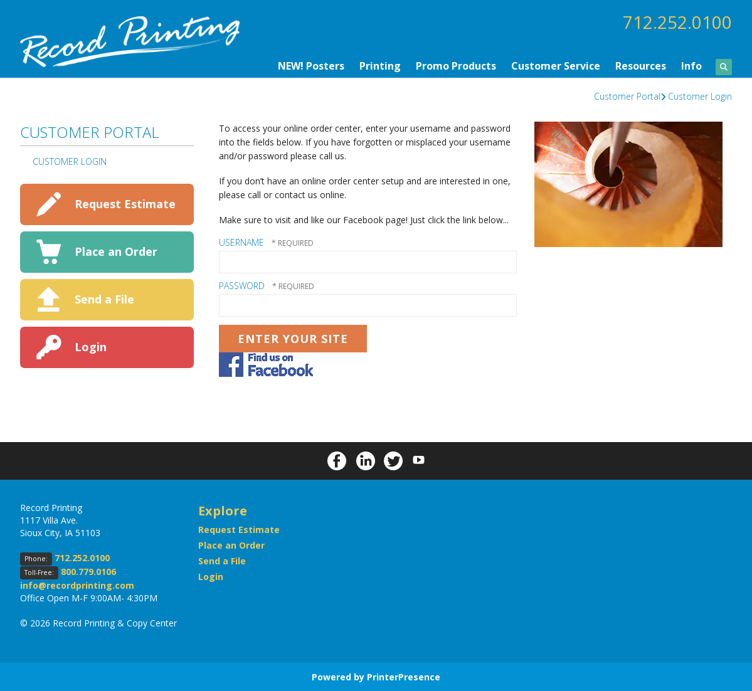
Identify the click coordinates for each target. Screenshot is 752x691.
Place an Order (116, 250)
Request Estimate (125, 203)
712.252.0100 (677, 22)
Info (691, 65)
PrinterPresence (403, 676)
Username (241, 242)
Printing (380, 65)
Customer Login (700, 96)
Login (91, 346)
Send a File (104, 298)
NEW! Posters (311, 65)
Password (242, 285)
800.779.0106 (88, 571)
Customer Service (555, 65)
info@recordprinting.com (77, 585)
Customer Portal (627, 96)
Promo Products (456, 65)
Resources (640, 65)
